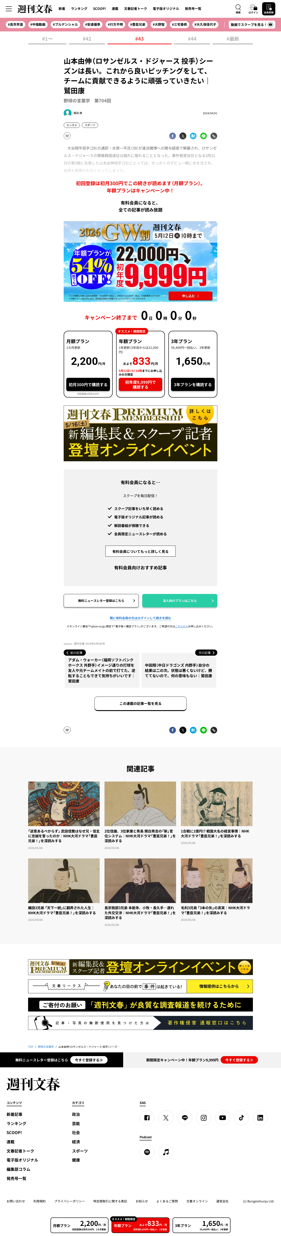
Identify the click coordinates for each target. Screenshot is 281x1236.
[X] (166, 1117)
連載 (115, 8)
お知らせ (142, 1201)
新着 (62, 8)
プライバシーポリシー (69, 1201)
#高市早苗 (15, 24)
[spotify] (147, 1152)
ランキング (79, 8)
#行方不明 (115, 24)
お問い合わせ (16, 1201)
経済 (76, 1142)
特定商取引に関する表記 (110, 1201)
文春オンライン (197, 1201)
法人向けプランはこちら (180, 600)
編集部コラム (18, 1169)
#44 (192, 39)
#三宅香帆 (179, 24)
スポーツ (80, 1151)
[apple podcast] (166, 1152)
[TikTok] (241, 1117)
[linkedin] (260, 1117)
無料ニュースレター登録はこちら (101, 600)
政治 (76, 1114)
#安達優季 (92, 24)
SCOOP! (99, 8)
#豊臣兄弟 (137, 24)
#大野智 (159, 24)
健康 (76, 1160)
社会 (76, 1132)
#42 (87, 39)
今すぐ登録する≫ (89, 1059)
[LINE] (184, 1117)
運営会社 (222, 1201)
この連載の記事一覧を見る (140, 703)
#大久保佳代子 (205, 24)
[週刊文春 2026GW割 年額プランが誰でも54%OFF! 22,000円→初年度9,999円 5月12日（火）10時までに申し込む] (140, 261)
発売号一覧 (193, 8)
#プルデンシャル (65, 24)
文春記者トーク (135, 8)
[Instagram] (203, 1117)
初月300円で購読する (88, 384)
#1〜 (47, 39)
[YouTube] (222, 1117)
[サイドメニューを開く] (9, 9)
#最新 (233, 39)
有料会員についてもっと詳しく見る (140, 551)
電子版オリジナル (166, 8)
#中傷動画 (37, 24)
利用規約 (39, 1201)
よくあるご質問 (167, 1201)
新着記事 (14, 1114)
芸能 (76, 1123)
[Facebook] (147, 1117)
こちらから (181, 626)
